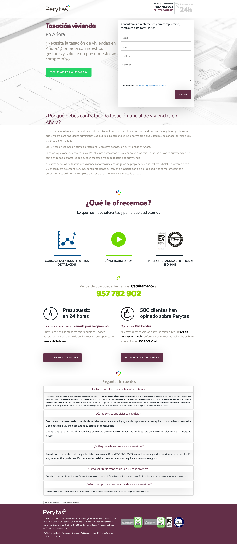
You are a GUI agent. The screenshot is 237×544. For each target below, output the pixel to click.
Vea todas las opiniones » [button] (142, 357)
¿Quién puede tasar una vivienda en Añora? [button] (119, 446)
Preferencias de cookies (52, 536)
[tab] (118, 389)
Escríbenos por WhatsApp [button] (68, 72)
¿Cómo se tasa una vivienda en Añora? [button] (118, 413)
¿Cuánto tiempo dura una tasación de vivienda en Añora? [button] (119, 484)
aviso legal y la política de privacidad (153, 85)
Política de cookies (88, 533)
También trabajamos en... (52, 502)
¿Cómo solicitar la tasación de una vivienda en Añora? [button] (118, 469)
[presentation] (141, 95)
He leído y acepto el (144, 85)
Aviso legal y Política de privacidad (65, 533)
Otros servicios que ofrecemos (72, 502)
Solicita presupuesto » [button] (62, 357)
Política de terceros (105, 533)
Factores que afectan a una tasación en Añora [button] (118, 389)
